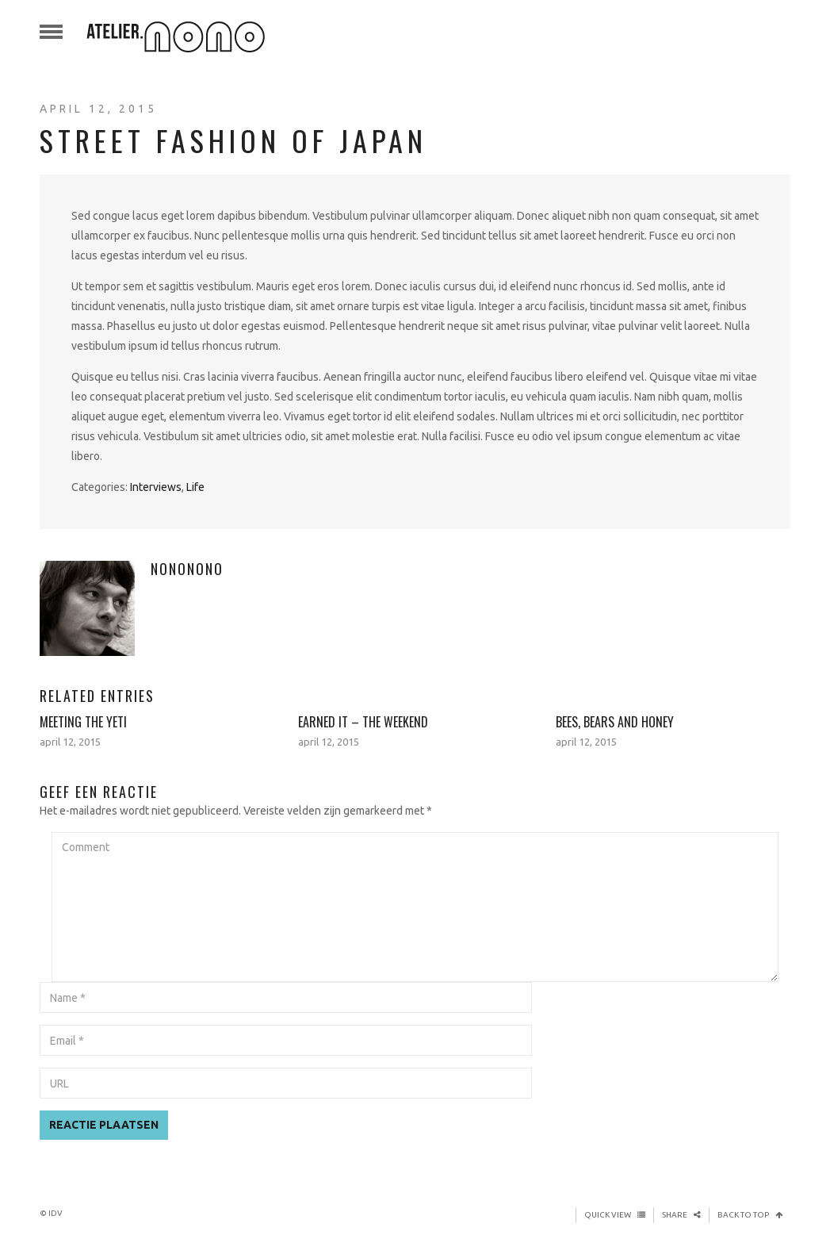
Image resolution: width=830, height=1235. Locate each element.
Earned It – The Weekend (363, 721)
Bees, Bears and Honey (615, 721)
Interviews (156, 487)
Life (195, 487)
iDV (55, 1213)
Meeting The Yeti (83, 721)
